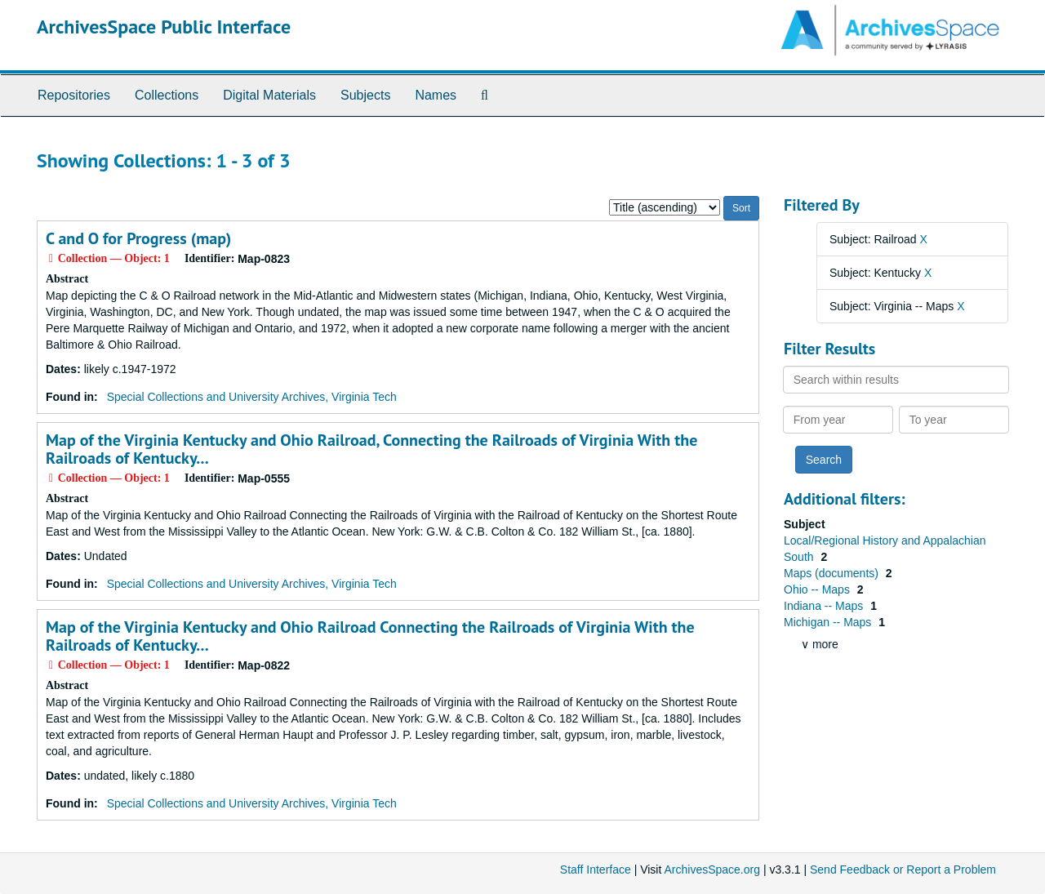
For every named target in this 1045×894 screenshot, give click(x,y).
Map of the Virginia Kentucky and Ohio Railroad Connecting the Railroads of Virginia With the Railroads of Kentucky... (370, 636)
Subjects (365, 95)
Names (435, 95)
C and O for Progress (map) (138, 238)
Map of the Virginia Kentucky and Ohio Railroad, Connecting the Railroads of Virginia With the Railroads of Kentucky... (371, 449)
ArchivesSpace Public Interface (164, 26)
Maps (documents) (833, 573)
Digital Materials (269, 95)
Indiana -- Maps (825, 605)
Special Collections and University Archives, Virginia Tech (252, 396)
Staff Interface (595, 869)
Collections (166, 95)
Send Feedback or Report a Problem (903, 869)
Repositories (74, 95)
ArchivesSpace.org (712, 869)
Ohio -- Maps (818, 589)
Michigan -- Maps (829, 622)
